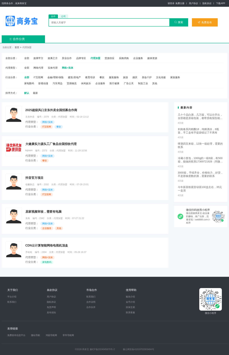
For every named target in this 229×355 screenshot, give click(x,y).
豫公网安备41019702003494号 (138, 349)
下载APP (220, 3)
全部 (26, 58)
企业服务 (138, 58)
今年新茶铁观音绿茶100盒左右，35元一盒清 (200, 189)
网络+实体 (67, 67)
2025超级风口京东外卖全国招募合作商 (51, 110)
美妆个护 (147, 77)
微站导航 (35, 335)
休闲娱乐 (86, 83)
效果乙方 (53, 58)
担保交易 (130, 307)
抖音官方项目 (34, 177)
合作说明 (90, 302)
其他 (154, 83)
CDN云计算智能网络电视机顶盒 (46, 245)
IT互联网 (38, 77)
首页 (17, 47)
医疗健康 (114, 83)
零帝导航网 (68, 335)
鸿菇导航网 (51, 335)
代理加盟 (95, 58)
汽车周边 (57, 83)
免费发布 (205, 22)
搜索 (178, 22)
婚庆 (134, 77)
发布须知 (51, 312)
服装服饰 (114, 77)
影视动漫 (43, 83)
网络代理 (38, 67)
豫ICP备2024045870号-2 (102, 349)
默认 (26, 93)
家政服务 (175, 77)
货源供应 (109, 58)
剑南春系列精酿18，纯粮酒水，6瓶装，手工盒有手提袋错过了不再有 (198, 131)
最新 (35, 93)
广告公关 (129, 83)
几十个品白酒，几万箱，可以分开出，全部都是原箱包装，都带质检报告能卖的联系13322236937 (200, 116)
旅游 (125, 77)
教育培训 (90, 77)
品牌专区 (81, 58)
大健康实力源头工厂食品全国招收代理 (51, 144)
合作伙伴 (90, 307)
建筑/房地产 (74, 77)
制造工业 (143, 83)
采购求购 (124, 58)
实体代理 (53, 67)
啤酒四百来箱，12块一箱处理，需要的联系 (200, 145)
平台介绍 (11, 296)
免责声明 (51, 307)
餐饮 (102, 77)
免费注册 (179, 3)
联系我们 (11, 302)
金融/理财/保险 (55, 77)
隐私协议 (207, 3)
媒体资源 (152, 58)
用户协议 (193, 3)
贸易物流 (72, 83)
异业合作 (67, 58)
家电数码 (29, 83)
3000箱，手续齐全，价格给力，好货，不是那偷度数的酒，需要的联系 (200, 174)
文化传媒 (161, 77)
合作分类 (17, 39)
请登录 (171, 3)
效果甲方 (38, 58)
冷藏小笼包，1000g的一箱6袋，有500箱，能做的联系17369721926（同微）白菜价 (200, 160)
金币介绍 (130, 302)
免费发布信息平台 (16, 335)
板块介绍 (130, 296)
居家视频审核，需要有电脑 (43, 211)
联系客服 (130, 312)
